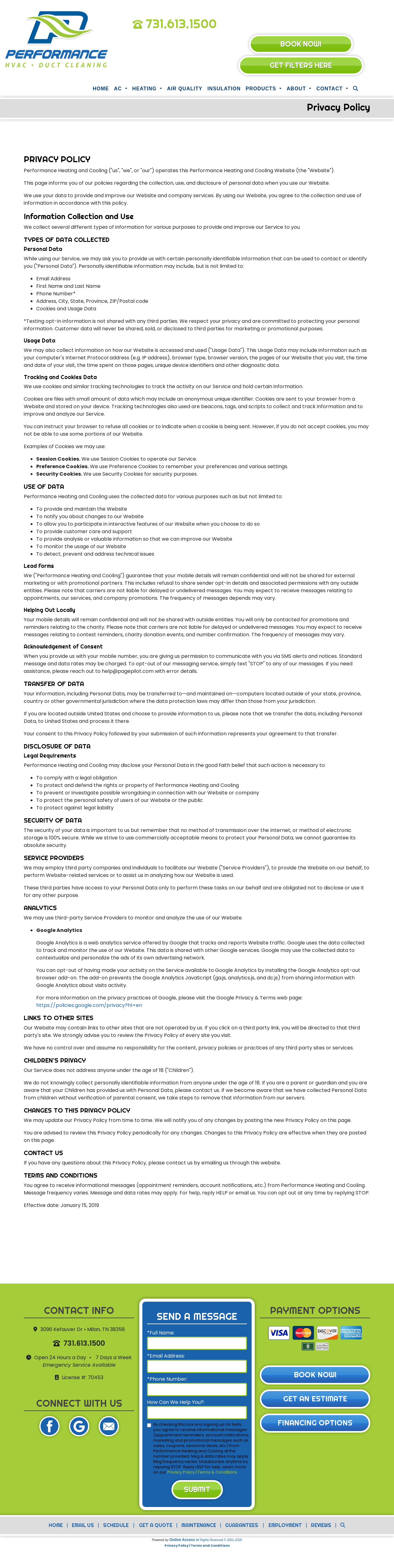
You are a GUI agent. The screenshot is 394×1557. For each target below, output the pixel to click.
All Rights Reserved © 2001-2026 (219, 1541)
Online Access (182, 1541)
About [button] (297, 89)
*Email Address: (166, 1356)
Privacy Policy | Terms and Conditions (197, 1547)
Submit (197, 1490)
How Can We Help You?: (175, 1403)
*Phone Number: (167, 1380)
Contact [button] (330, 89)
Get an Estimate (315, 1400)
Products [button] (262, 89)
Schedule (115, 1527)
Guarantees (241, 1527)
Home (101, 89)
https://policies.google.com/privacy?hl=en (89, 1006)
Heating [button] (145, 89)
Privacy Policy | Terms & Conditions (202, 1473)
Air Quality (184, 89)
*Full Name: (161, 1333)
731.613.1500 (181, 23)
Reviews (323, 1527)
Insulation (224, 89)
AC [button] (119, 89)
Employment (285, 1527)
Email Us (81, 1527)
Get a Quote (155, 1527)
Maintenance (198, 1527)
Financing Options (315, 1424)
